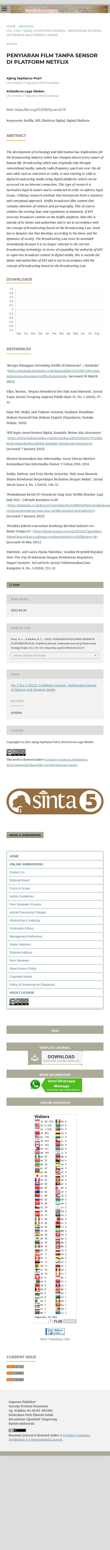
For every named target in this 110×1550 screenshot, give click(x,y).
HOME (14, 856)
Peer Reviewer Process (25, 904)
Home (11, 26)
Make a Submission (25, 835)
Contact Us (17, 872)
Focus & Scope (20, 888)
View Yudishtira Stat (55, 1339)
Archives (26, 26)
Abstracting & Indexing (25, 920)
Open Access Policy (23, 968)
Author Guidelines (22, 896)
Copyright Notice (21, 976)
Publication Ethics (22, 928)
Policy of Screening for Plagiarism (32, 984)
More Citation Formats (29, 655)
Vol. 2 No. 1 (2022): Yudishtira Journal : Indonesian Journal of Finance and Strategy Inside (54, 33)
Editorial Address (21, 952)
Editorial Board (20, 880)
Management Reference (26, 936)
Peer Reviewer (20, 960)
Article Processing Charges (28, 912)
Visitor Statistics (20, 944)
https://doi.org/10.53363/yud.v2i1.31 (40, 110)
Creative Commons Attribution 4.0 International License (49, 1437)
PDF (16, 585)
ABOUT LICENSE (22, 992)
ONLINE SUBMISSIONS (26, 864)
